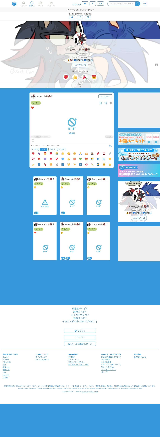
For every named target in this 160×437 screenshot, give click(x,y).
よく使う (35, 149)
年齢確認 (71, 133)
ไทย (4, 372)
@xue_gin (81, 53)
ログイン (80, 330)
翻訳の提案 (13, 354)
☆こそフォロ (80, 65)
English (6, 357)
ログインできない (108, 367)
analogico (85, 392)
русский (6, 375)
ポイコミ (104, 372)
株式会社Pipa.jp (140, 357)
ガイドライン (73, 359)
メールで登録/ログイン (80, 343)
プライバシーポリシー (76, 362)
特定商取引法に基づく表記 (78, 364)
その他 (61, 149)
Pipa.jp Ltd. (94, 392)
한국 (4, 364)
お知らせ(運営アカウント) (111, 357)
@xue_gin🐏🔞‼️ (80, 49)
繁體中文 (6, 369)
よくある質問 (106, 362)
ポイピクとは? (41, 357)
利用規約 (71, 357)
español (6, 359)
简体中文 (6, 367)
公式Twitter (105, 359)
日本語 (5, 377)
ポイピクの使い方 (42, 359)
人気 (43, 149)
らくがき (35, 103)
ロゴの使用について (108, 369)
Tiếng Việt (7, 362)
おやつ (52, 149)
